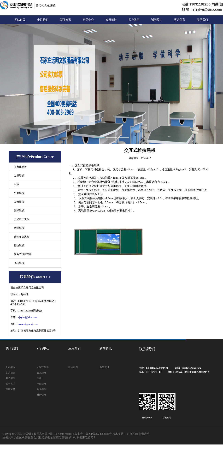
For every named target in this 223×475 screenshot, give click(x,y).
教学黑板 (19, 228)
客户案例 (133, 19)
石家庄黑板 (20, 166)
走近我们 (42, 19)
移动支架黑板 (21, 236)
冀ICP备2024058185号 (99, 433)
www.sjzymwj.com (28, 324)
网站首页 (19, 19)
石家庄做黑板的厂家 (63, 437)
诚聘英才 (156, 19)
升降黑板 (19, 210)
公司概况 (10, 367)
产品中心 (88, 19)
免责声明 (144, 433)
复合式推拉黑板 (23, 254)
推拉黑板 (19, 245)
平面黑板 (19, 193)
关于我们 (12, 348)
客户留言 (179, 19)
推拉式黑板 (23, 437)
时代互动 (132, 433)
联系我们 (202, 19)
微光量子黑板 (21, 219)
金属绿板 (19, 175)
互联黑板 (19, 263)
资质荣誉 (111, 19)
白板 (16, 184)
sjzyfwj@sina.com (27, 317)
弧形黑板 (19, 201)
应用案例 (74, 348)
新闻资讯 (65, 19)
